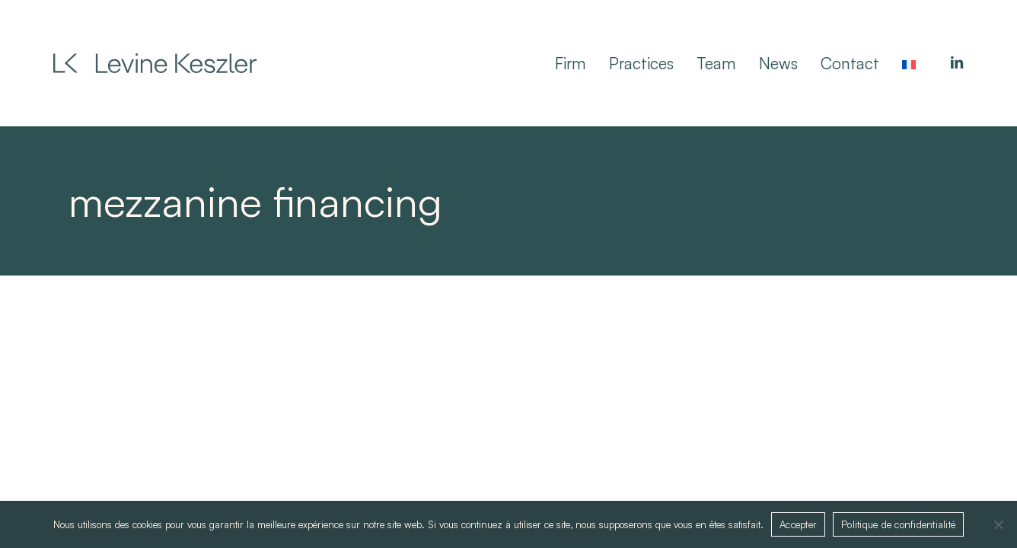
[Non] (998, 524)
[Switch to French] (909, 63)
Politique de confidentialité (898, 524)
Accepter (798, 524)
